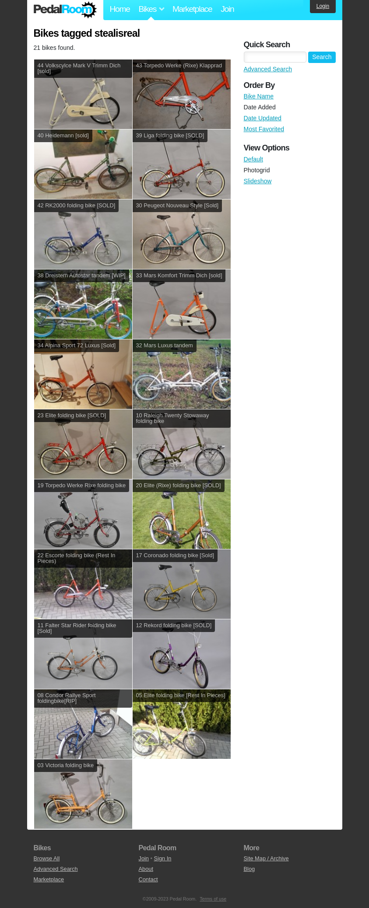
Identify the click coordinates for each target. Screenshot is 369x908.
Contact (148, 879)
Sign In (163, 858)
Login (322, 6)
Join (227, 9)
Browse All (47, 858)
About (146, 869)
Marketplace (192, 9)
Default (253, 159)
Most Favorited (264, 129)
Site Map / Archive (266, 858)
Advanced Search (268, 69)
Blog (249, 869)
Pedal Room (65, 10)
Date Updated (262, 118)
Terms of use (213, 898)
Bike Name (259, 96)
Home (120, 9)
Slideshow (258, 181)
